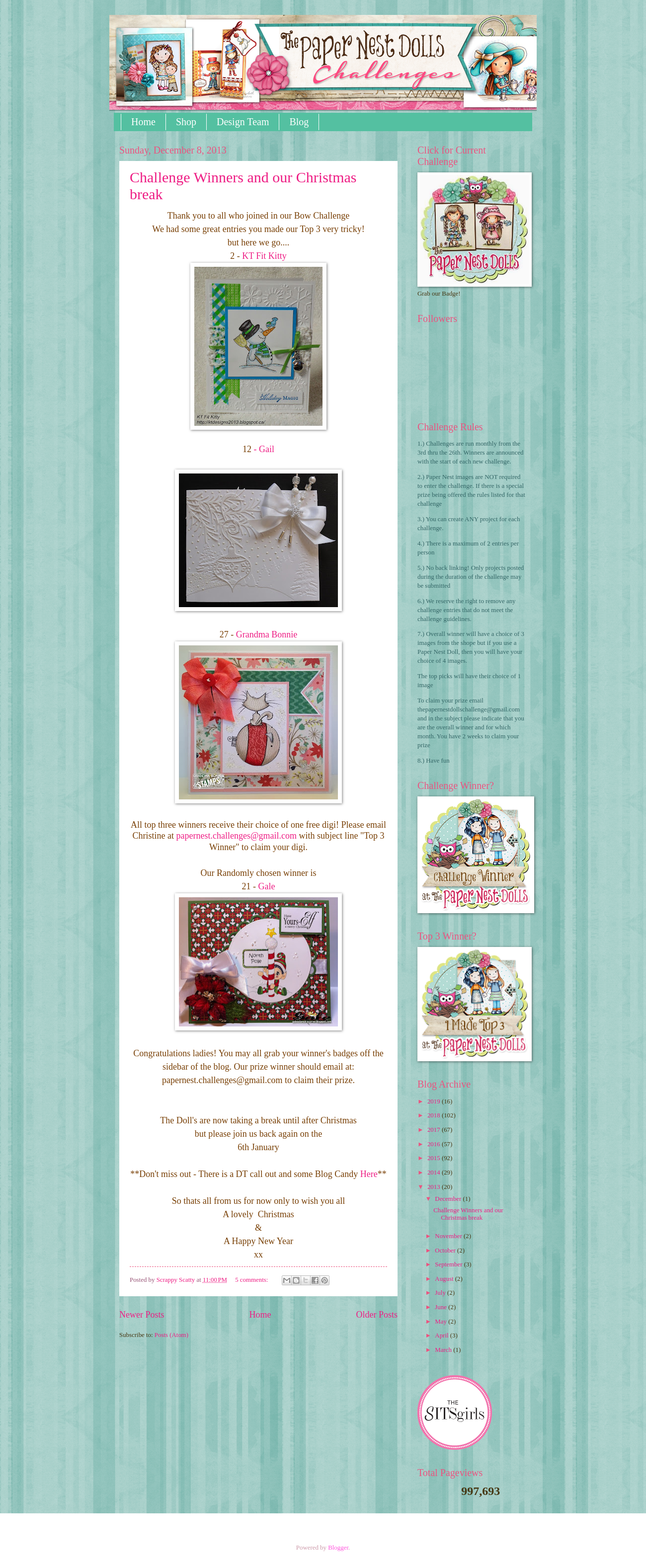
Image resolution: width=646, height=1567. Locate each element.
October (446, 1250)
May (441, 1321)
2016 (434, 1144)
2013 (434, 1186)
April (442, 1335)
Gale (265, 886)
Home (143, 121)
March (444, 1349)
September (449, 1264)
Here (369, 1174)
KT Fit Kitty (263, 256)
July (441, 1292)
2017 (434, 1129)
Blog (299, 121)
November (449, 1236)
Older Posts (377, 1315)
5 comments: (252, 1279)
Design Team (243, 121)
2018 (434, 1115)
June (441, 1307)
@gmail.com (237, 836)
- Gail (264, 449)
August (445, 1278)
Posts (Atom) (171, 1335)
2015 (434, 1158)
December (449, 1198)
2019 (434, 1101)
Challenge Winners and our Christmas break (468, 1214)
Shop (186, 121)
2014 (434, 1172)
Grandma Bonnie (266, 634)
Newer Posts (141, 1315)
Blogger (338, 1547)
